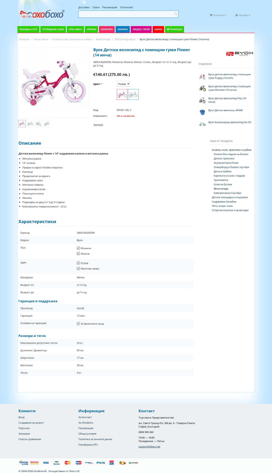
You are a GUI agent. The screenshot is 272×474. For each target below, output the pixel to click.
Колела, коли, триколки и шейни (231, 150)
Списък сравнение (29, 439)
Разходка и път (28, 29)
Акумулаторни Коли (226, 162)
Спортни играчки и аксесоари (230, 210)
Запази (98, 125)
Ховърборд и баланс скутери (231, 167)
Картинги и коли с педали (229, 175)
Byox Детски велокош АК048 (225, 110)
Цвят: (97, 84)
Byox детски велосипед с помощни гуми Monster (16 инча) (229, 88)
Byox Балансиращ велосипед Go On (229, 122)
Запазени (24, 433)
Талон (96, 7)
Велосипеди (221, 188)
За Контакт (126, 7)
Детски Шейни (222, 171)
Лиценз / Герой (141, 29)
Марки (158, 29)
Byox (80, 240)
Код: (95, 110)
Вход (21, 417)
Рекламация (109, 7)
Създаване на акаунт (31, 422)
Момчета (123, 29)
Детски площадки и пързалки (230, 197)
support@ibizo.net (149, 446)
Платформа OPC (88, 444)
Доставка (84, 7)
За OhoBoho (85, 422)
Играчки (91, 29)
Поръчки (24, 428)
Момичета (107, 29)
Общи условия (87, 433)
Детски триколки (224, 158)
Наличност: (100, 116)
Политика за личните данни (95, 439)
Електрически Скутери (227, 193)
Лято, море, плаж (222, 206)
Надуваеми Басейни (224, 201)
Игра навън (75, 29)
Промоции (176, 29)
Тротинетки (221, 180)
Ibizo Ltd (74, 471)
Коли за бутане (223, 184)
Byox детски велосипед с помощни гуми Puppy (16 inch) (229, 76)
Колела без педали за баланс (231, 154)
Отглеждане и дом (53, 29)
